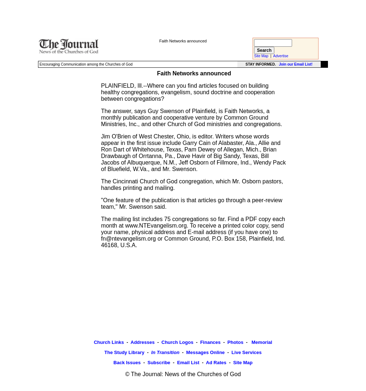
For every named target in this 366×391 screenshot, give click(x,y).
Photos (236, 342)
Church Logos (178, 342)
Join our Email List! (296, 64)
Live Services (247, 352)
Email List (188, 362)
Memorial (261, 342)
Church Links (109, 342)
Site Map (261, 56)
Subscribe (158, 362)
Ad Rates (216, 362)
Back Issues (127, 362)
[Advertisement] (183, 18)
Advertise (280, 56)
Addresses (142, 342)
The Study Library (124, 352)
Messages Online (205, 352)
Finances (210, 342)
